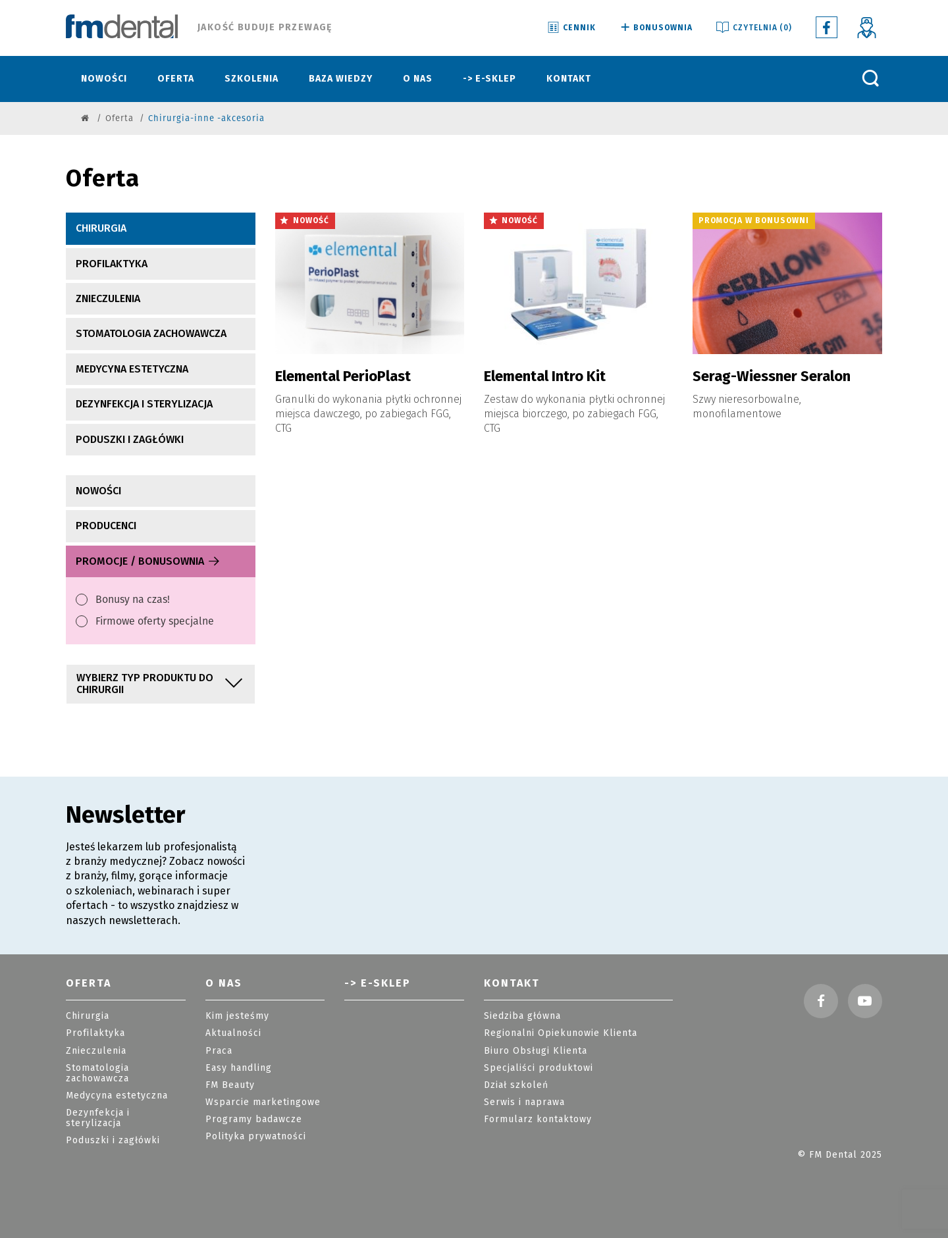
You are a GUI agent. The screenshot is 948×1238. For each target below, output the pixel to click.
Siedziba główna (522, 1015)
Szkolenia (251, 78)
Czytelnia (753, 28)
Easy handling (238, 1067)
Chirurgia (101, 228)
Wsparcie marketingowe (263, 1102)
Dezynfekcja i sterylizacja (144, 404)
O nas (418, 78)
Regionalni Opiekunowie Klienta (560, 1033)
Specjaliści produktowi (538, 1067)
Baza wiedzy (341, 78)
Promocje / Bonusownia (148, 561)
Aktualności (233, 1033)
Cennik (571, 28)
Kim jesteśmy (237, 1015)
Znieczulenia (108, 298)
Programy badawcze (253, 1119)
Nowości (104, 78)
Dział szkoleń (516, 1085)
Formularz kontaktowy (538, 1119)
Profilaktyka (111, 263)
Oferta (175, 78)
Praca (218, 1050)
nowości (98, 490)
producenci (106, 525)
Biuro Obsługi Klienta (535, 1050)
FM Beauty (230, 1085)
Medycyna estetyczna (132, 369)
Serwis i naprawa (524, 1102)
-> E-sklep (489, 78)
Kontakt (568, 78)
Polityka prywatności (255, 1136)
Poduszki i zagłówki (130, 439)
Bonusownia (655, 28)
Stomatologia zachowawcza (151, 333)
